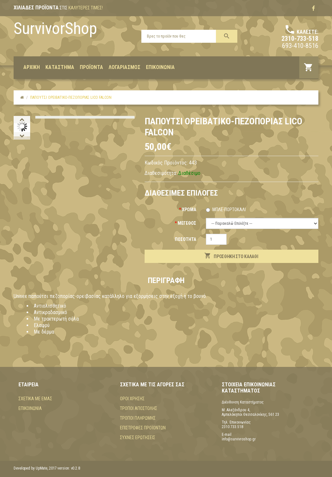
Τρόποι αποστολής (138, 408)
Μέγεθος (187, 223)
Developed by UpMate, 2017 (35, 468)
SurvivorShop (55, 28)
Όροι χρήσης (132, 398)
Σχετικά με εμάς (35, 398)
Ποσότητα (185, 239)
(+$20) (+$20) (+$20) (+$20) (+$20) (262, 223)
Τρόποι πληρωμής (138, 418)
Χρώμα (189, 209)
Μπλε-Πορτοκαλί (229, 209)
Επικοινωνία (30, 408)
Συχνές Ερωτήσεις (137, 437)
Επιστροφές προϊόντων (143, 427)
